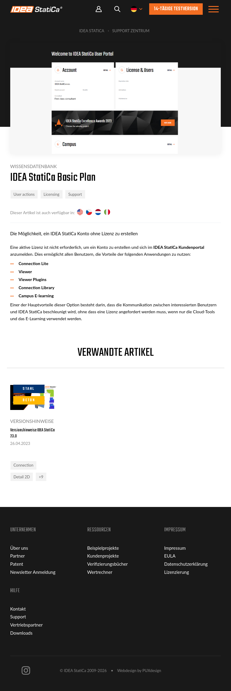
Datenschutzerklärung (186, 564)
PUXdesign (152, 670)
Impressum (175, 548)
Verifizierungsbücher (107, 564)
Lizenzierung (176, 572)
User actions (24, 194)
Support (75, 194)
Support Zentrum (130, 30)
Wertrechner (99, 572)
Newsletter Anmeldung (33, 572)
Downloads (21, 633)
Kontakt (18, 608)
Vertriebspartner (26, 624)
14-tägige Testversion (176, 9)
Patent (16, 564)
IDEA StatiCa (91, 30)
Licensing (52, 194)
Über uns (19, 548)
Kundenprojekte (103, 555)
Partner (17, 555)
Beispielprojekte (103, 548)
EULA (170, 555)
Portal (99, 9)
